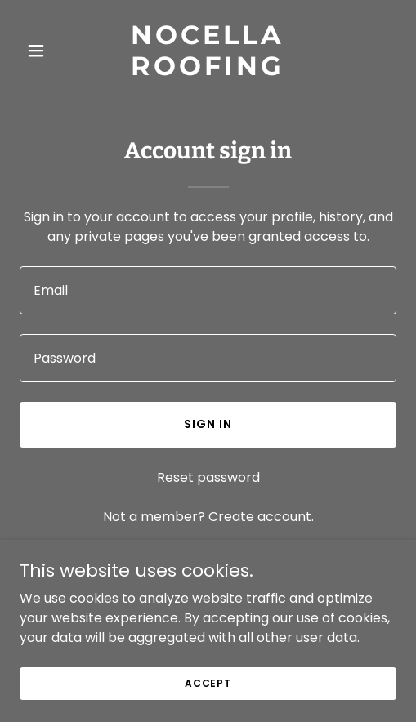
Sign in (208, 424)
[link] (208, 70)
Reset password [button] (208, 477)
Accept (208, 682)
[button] (48, 50)
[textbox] (208, 290)
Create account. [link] (261, 516)
